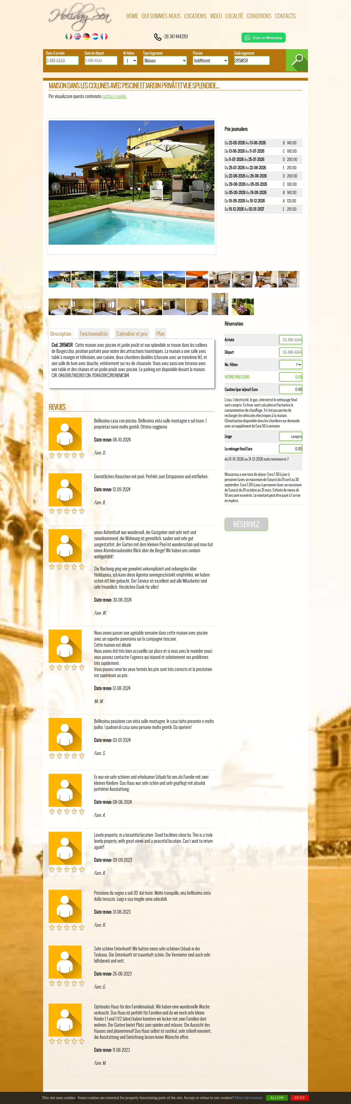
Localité (234, 16)
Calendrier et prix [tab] (132, 333)
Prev (55, 186)
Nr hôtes (128, 53)
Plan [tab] (160, 333)
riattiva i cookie (114, 96)
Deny (299, 1098)
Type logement (153, 53)
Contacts (285, 16)
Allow (277, 1098)
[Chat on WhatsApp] (263, 41)
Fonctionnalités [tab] (94, 333)
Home (132, 16)
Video (216, 16)
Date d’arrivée (55, 53)
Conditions (259, 16)
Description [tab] (60, 333)
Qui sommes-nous (161, 16)
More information (248, 1098)
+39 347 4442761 (170, 36)
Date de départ (94, 53)
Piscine (198, 53)
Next (207, 186)
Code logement (244, 53)
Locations (195, 16)
